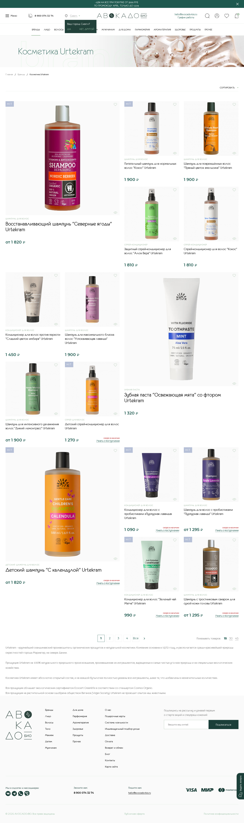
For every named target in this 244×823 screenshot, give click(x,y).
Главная (9, 74)
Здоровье (180, 29)
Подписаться (223, 724)
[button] (240, 786)
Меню (11, 15)
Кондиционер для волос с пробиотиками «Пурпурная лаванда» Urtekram (148, 514)
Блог (107, 754)
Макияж (49, 735)
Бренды (36, 29)
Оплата (109, 741)
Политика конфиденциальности (221, 813)
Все (136, 638)
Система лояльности (116, 722)
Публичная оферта (134, 813)
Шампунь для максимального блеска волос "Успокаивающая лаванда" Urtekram (89, 339)
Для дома (125, 29)
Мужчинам (108, 29)
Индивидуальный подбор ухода (122, 728)
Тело (47, 728)
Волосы (59, 29)
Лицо (47, 29)
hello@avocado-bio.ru (186, 14)
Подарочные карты (115, 716)
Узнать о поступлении (108, 440)
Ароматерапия (162, 29)
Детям (48, 741)
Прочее (208, 29)
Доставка (110, 735)
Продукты (195, 29)
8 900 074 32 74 (44, 15)
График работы (186, 17)
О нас (108, 709)
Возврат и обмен (114, 747)
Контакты (110, 760)
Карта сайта (111, 766)
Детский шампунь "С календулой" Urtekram (54, 570)
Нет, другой (86, 29)
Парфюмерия (142, 29)
